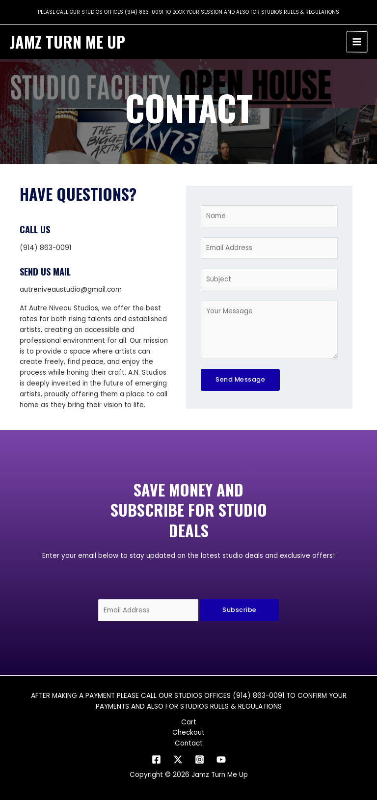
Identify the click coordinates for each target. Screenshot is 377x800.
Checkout (188, 732)
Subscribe (239, 610)
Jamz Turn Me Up (67, 41)
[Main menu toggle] (358, 42)
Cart (188, 722)
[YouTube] (221, 759)
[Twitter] (178, 759)
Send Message (240, 379)
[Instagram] (199, 759)
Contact (189, 743)
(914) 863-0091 (144, 12)
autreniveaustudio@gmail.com (71, 289)
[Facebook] (156, 759)
